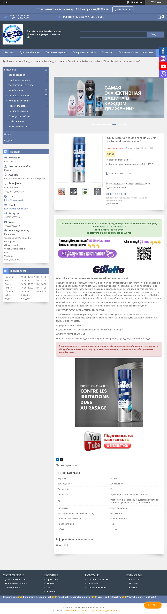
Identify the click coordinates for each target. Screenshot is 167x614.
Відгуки (8, 140)
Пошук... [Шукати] (155, 34)
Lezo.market (14, 61)
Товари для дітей (17, 106)
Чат (152, 605)
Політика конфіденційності (104, 611)
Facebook (52, 591)
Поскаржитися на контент (76, 611)
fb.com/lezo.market (80, 597)
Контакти (148, 52)
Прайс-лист (53, 579)
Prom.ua (100, 607)
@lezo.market (43, 597)
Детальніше (123, 9)
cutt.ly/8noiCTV (113, 597)
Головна (9, 52)
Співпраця (107, 52)
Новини (51, 583)
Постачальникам (128, 52)
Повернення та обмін (84, 52)
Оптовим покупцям (56, 52)
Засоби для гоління (54, 61)
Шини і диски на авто (19, 126)
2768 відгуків (137, 2)
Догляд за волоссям (19, 95)
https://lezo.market (13, 200)
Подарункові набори (19, 116)
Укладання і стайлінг (19, 100)
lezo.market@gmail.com (16, 208)
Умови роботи (12, 587)
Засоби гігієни (16, 90)
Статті (7, 134)
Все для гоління (32, 61)
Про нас (133, 583)
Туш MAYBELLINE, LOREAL (22, 85)
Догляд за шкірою (18, 111)
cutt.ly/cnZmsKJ (147, 597)
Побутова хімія (16, 121)
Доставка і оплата (30, 52)
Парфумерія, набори (19, 80)
